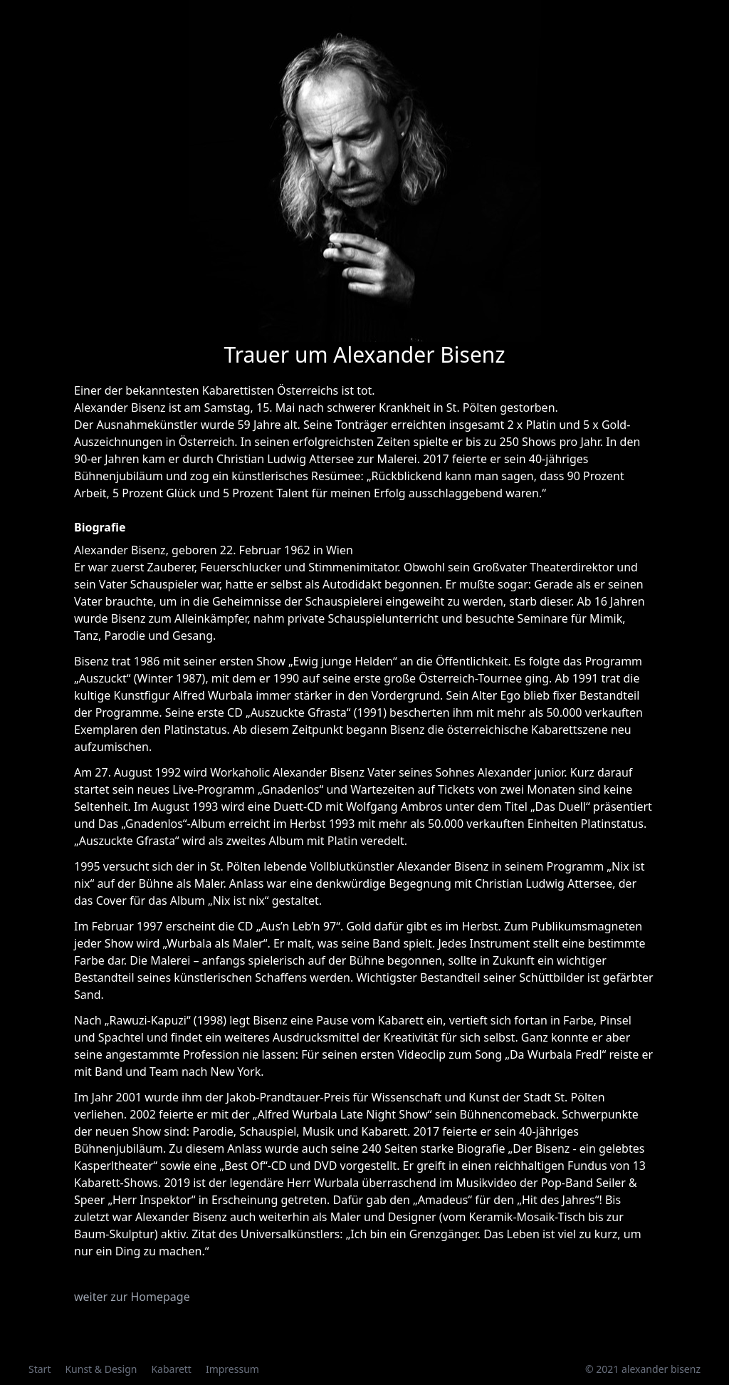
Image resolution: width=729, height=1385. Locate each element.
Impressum (232, 1369)
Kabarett (171, 1369)
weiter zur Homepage (132, 1296)
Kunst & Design (101, 1369)
